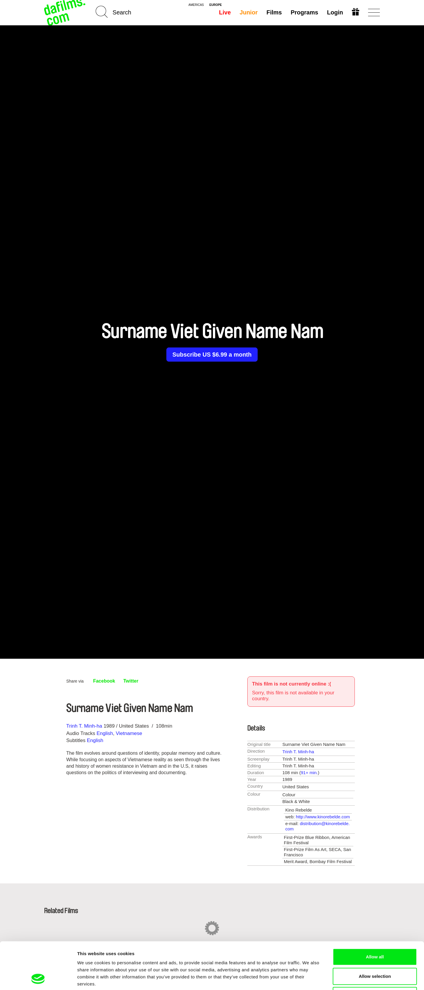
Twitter (130, 680)
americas (196, 5)
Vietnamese (129, 733)
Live (225, 12)
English (105, 733)
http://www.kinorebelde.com (323, 816)
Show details (309, 978)
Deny (375, 951)
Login (335, 12)
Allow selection (375, 932)
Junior (249, 12)
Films (274, 12)
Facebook (104, 680)
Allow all (375, 912)
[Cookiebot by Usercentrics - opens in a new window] (38, 978)
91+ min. (309, 772)
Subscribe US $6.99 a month (212, 354)
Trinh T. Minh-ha (84, 726)
